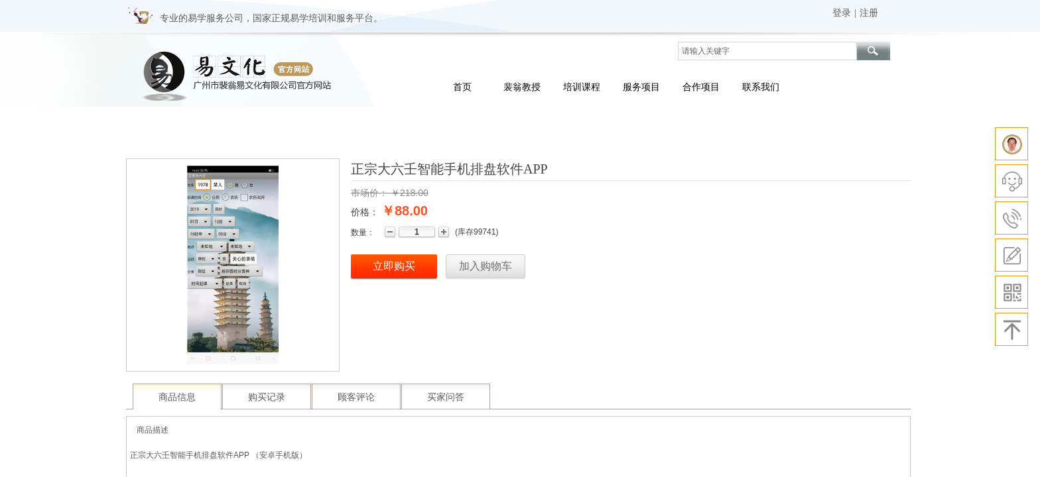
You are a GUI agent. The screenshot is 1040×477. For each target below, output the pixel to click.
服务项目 (641, 86)
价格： (365, 212)
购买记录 (266, 397)
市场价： (369, 192)
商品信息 (177, 397)
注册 (869, 13)
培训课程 (581, 86)
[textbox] (767, 51)
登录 (841, 13)
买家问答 (445, 397)
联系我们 (760, 86)
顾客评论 (356, 397)
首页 (462, 86)
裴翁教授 (522, 86)
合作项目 (701, 86)
